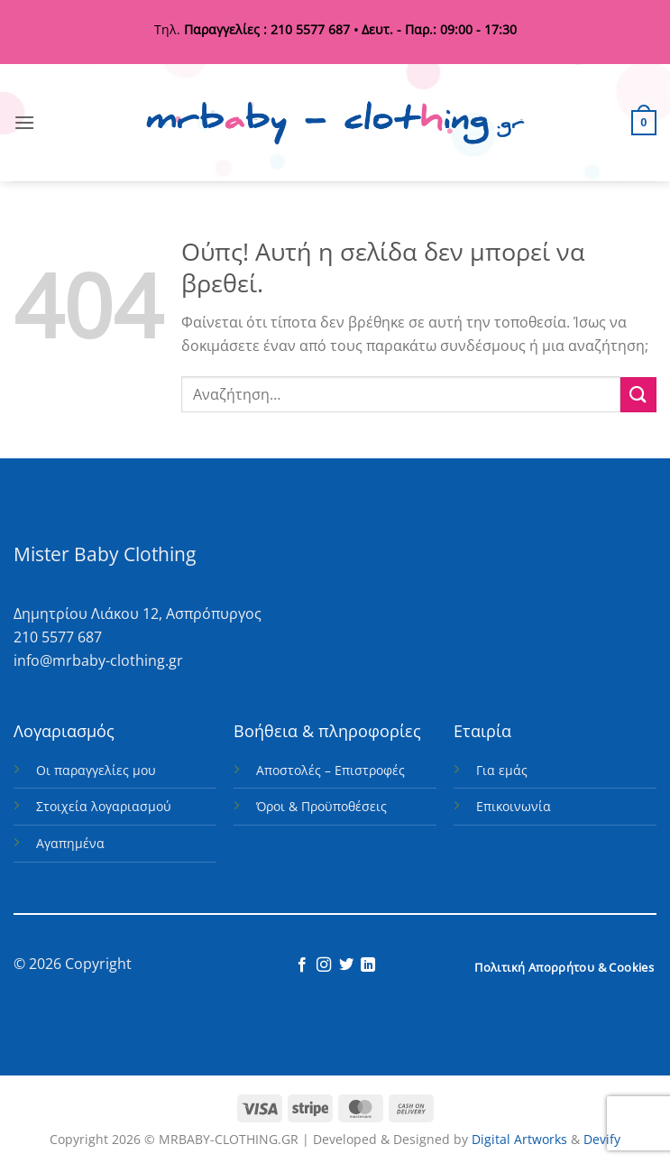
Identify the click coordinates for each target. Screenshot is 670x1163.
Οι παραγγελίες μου (96, 770)
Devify (601, 1139)
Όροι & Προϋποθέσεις (321, 806)
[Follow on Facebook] (302, 965)
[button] (24, 122)
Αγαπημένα (70, 843)
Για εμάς (502, 770)
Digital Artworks (519, 1139)
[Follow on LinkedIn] (368, 965)
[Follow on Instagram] (324, 965)
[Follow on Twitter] (346, 965)
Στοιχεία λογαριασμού (103, 806)
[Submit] (638, 394)
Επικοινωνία (513, 806)
